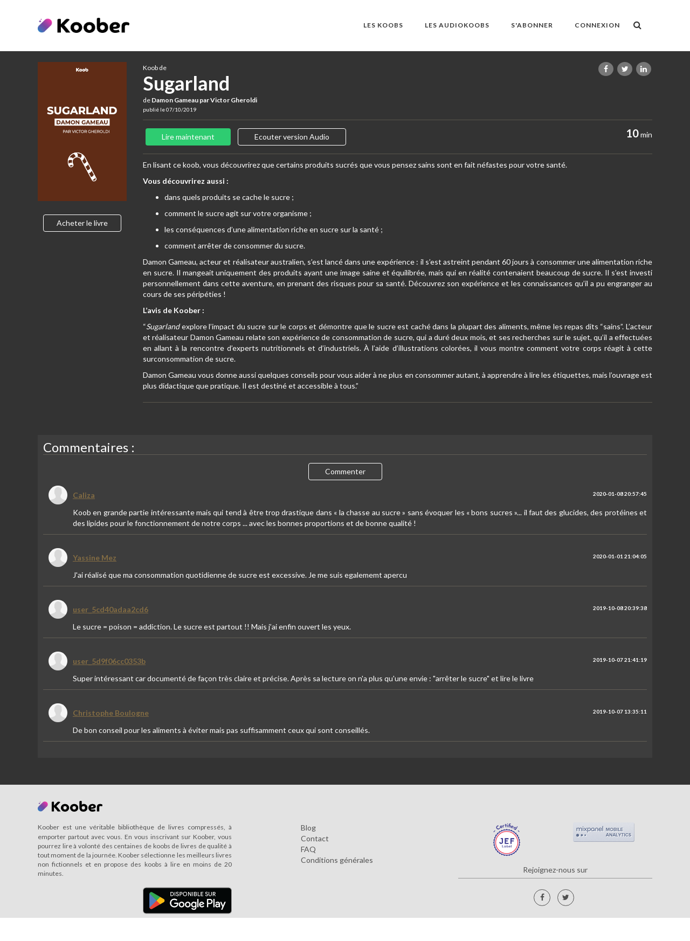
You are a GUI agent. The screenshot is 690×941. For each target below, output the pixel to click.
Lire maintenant (188, 136)
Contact (315, 838)
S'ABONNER (532, 25)
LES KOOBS (383, 25)
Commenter (345, 471)
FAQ (308, 849)
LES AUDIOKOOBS (457, 25)
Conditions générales (337, 859)
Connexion (597, 25)
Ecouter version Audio (291, 136)
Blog (308, 827)
